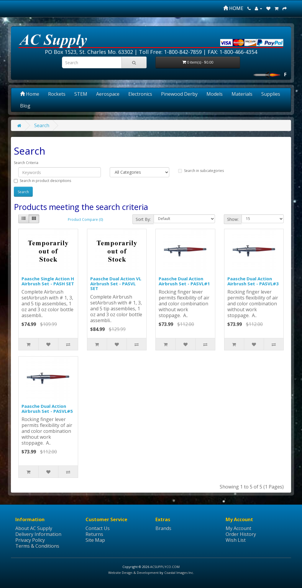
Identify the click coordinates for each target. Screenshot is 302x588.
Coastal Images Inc (178, 572)
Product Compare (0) (85, 219)
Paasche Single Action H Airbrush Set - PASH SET (48, 281)
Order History (241, 534)
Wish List (236, 540)
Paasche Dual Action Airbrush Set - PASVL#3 (253, 281)
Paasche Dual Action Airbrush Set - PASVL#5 (47, 408)
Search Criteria (26, 162)
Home (29, 94)
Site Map (95, 540)
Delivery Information (38, 534)
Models (214, 94)
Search (41, 125)
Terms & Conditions (37, 546)
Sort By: (143, 219)
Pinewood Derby (179, 94)
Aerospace (107, 94)
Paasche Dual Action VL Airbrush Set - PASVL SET (115, 283)
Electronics (140, 94)
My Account (238, 528)
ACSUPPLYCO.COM (165, 566)
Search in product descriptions (42, 180)
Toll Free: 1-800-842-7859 (170, 51)
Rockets (56, 94)
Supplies (270, 94)
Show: (233, 219)
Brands (163, 528)
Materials (242, 94)
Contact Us (98, 528)
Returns (94, 534)
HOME (233, 8)
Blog (25, 105)
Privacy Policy (30, 540)
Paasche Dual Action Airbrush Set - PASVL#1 (184, 281)
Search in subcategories (201, 170)
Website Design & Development (133, 572)
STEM (80, 94)
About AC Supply (33, 528)
